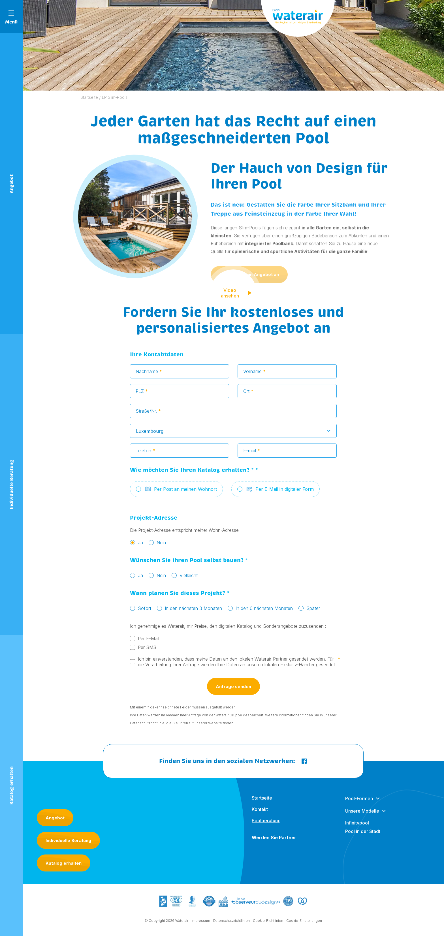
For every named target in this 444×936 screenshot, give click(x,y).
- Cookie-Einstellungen (303, 923)
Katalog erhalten (64, 863)
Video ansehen (237, 295)
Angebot (55, 818)
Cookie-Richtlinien (268, 923)
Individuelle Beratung (68, 840)
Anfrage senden (233, 688)
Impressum (200, 923)
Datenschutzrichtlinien (231, 923)
